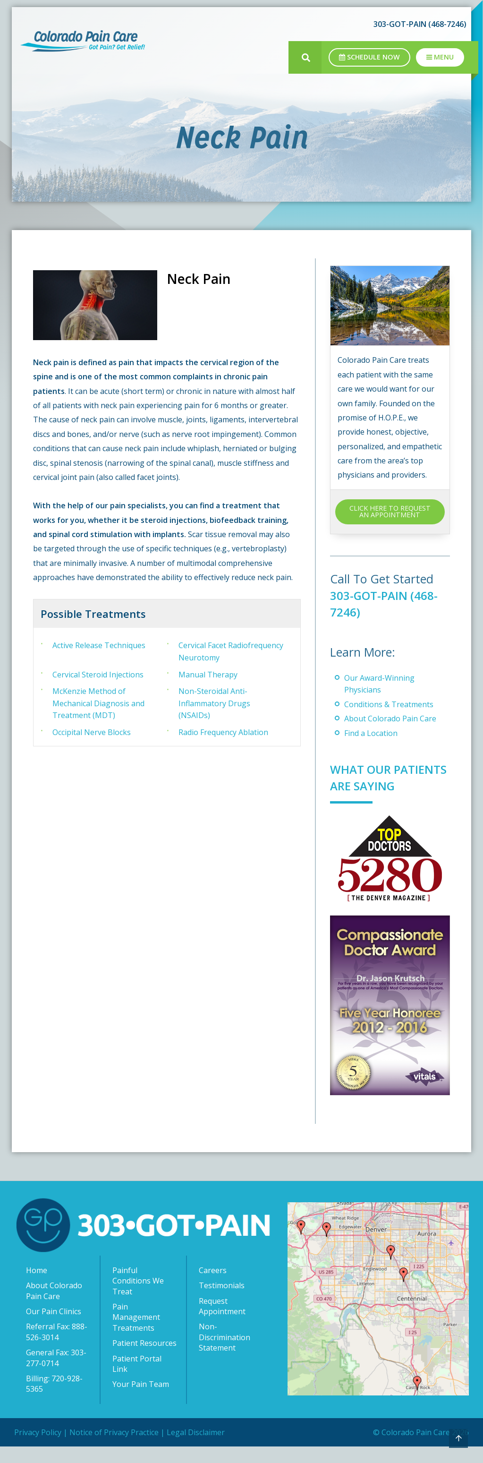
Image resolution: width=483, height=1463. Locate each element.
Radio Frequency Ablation (223, 732)
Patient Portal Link (136, 1380)
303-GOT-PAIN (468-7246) (419, 24)
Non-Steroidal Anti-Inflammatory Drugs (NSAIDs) (214, 703)
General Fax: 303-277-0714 (56, 1374)
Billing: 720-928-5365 (54, 1400)
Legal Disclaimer (196, 1449)
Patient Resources (144, 1359)
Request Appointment (222, 1322)
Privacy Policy (37, 1449)
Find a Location (371, 733)
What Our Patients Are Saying (370, 785)
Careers (213, 1287)
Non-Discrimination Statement (224, 1353)
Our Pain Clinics (53, 1328)
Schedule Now (369, 56)
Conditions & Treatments (388, 704)
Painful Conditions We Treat (138, 1297)
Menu (440, 56)
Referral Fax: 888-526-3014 (56, 1348)
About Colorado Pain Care (390, 718)
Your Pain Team (140, 1400)
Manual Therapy (207, 674)
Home (36, 1287)
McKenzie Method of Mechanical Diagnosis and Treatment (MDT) (98, 703)
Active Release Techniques (98, 645)
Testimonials (222, 1302)
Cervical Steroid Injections (98, 674)
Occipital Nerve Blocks (91, 732)
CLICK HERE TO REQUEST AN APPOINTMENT (390, 511)
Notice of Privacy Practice (114, 1449)
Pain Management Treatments (136, 1334)
